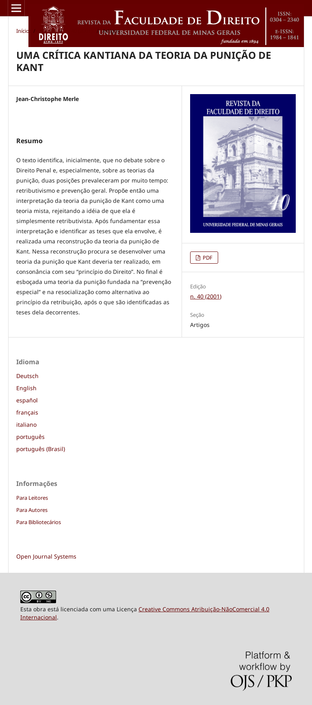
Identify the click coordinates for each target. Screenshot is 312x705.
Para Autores (32, 510)
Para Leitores (32, 497)
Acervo (47, 30)
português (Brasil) (40, 449)
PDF (207, 257)
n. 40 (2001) (79, 30)
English (26, 388)
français (27, 412)
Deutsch (27, 376)
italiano (26, 424)
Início (22, 30)
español (27, 400)
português (30, 437)
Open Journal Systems (46, 556)
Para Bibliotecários (38, 522)
